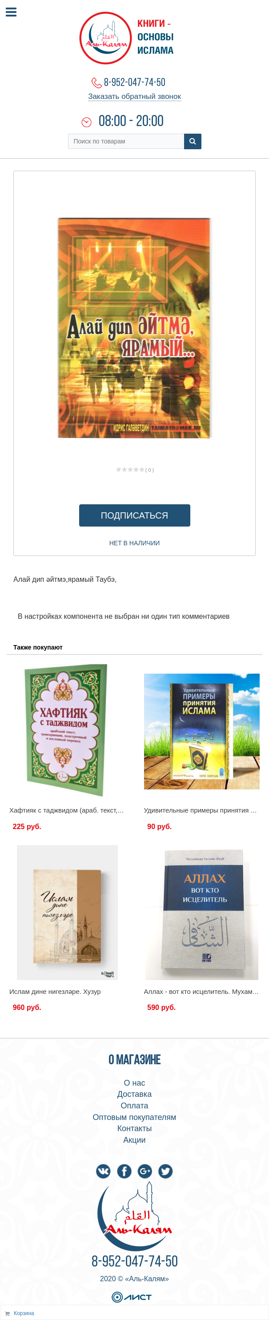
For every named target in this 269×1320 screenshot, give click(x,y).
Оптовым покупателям (135, 1117)
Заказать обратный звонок (134, 96)
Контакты (134, 1128)
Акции (134, 1140)
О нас (134, 1083)
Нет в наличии (134, 543)
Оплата (135, 1105)
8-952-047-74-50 (134, 83)
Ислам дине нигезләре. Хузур (55, 991)
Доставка (134, 1094)
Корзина (24, 1313)
